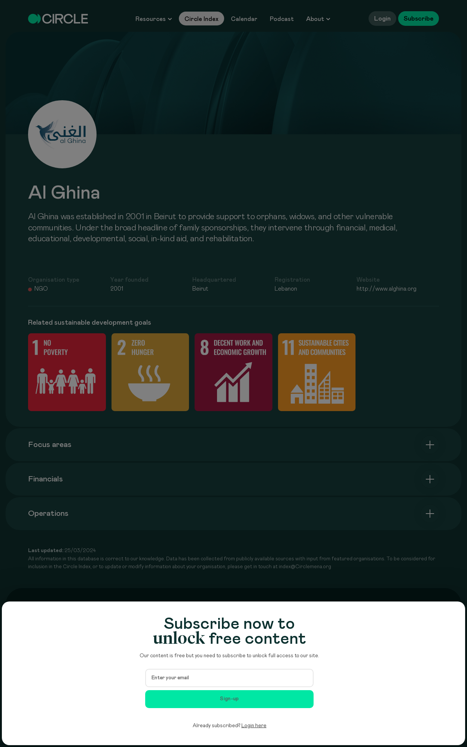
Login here (253, 725)
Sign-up (229, 698)
